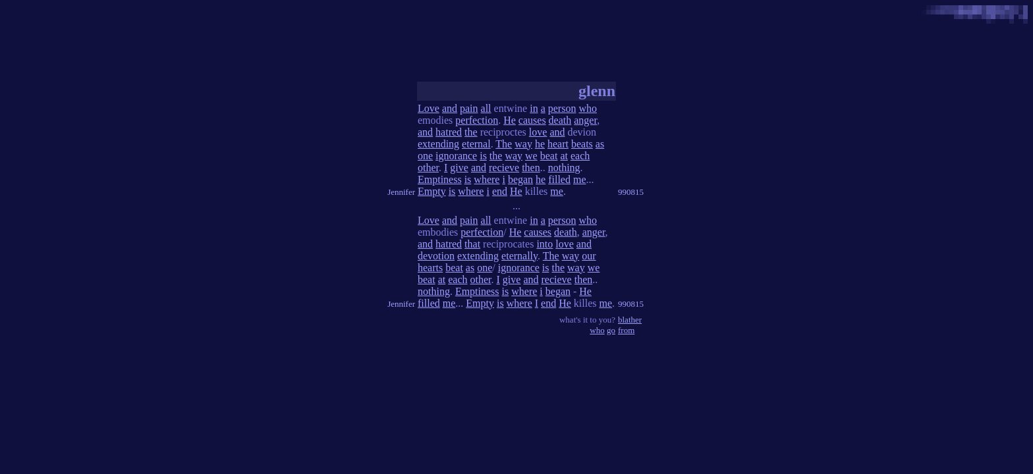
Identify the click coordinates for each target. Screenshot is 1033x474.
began (520, 179)
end (499, 191)
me (579, 179)
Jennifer (401, 192)
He (509, 120)
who (587, 108)
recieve (504, 167)
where (486, 179)
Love (428, 108)
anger (585, 120)
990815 (631, 192)
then (531, 167)
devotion (436, 255)
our (589, 255)
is (483, 155)
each (580, 155)
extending (438, 143)
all (486, 108)
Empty (432, 191)
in (534, 108)
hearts (430, 267)
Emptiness (440, 179)
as (600, 143)
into (544, 244)
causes (532, 120)
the (471, 132)
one (425, 155)
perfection (476, 120)
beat (549, 155)
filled (559, 179)
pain (469, 108)
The (503, 143)
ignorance (456, 155)
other (428, 167)
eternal (476, 143)
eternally (519, 255)
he (540, 143)
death (560, 120)
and (449, 108)
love (538, 132)
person (562, 108)
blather (630, 320)
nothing (564, 167)
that (472, 244)
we (531, 155)
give (459, 167)
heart (558, 143)
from (626, 330)
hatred (448, 132)
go (611, 330)
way (523, 143)
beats (582, 143)
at (564, 155)
